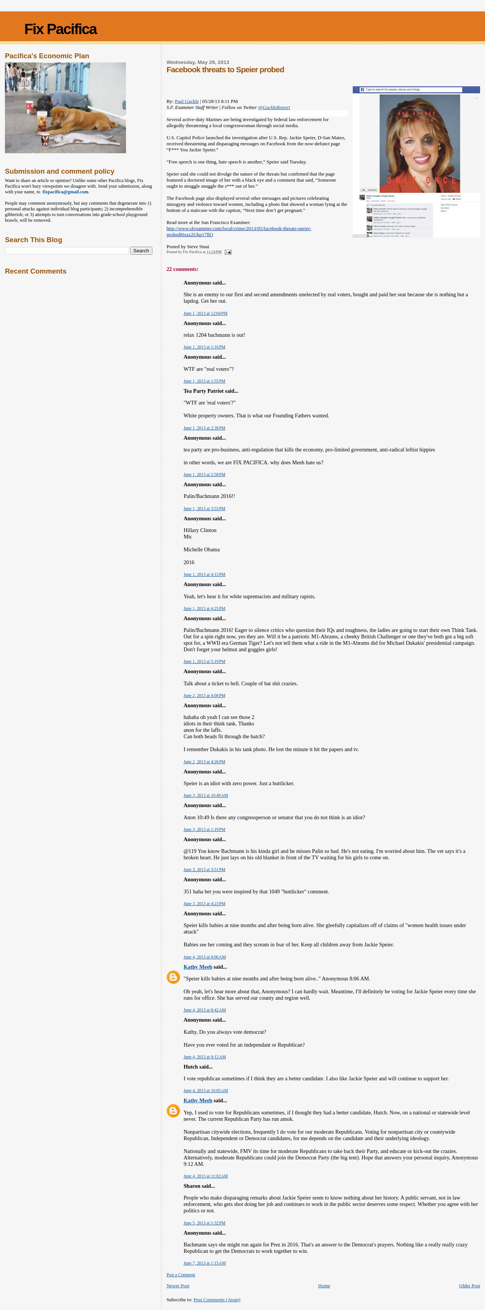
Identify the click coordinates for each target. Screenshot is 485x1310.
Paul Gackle (187, 101)
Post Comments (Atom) (217, 1299)
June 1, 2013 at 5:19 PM (204, 661)
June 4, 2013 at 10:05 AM (205, 1090)
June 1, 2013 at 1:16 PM (204, 347)
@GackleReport (274, 107)
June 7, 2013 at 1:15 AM (204, 1263)
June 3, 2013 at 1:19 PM (204, 829)
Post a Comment (180, 1275)
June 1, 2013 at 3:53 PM (204, 508)
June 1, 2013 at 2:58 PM (204, 474)
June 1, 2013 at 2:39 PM (204, 428)
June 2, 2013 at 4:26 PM (204, 761)
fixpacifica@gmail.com (64, 191)
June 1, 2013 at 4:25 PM (204, 608)
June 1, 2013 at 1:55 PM (204, 381)
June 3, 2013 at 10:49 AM (205, 795)
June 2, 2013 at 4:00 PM (204, 695)
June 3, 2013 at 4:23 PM (204, 903)
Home (324, 1285)
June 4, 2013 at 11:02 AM (205, 1176)
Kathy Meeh (197, 967)
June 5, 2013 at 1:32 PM (204, 1223)
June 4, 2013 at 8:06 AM (204, 957)
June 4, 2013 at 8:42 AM (204, 1010)
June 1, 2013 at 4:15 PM (204, 574)
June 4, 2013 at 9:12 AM (204, 1057)
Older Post (469, 1285)
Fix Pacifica (60, 29)
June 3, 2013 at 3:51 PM (204, 869)
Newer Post (177, 1285)
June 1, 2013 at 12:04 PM (205, 313)
